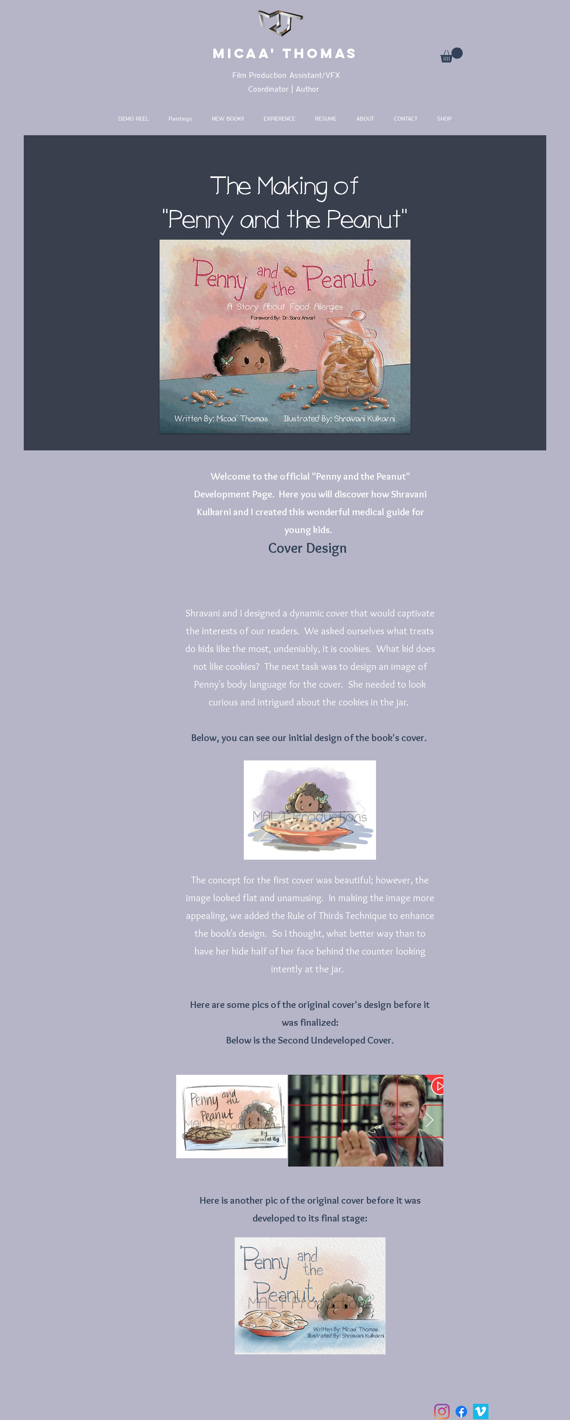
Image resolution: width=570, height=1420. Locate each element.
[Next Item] (362, 810)
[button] (451, 54)
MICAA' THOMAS (285, 53)
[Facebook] (461, 1411)
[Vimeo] (480, 1411)
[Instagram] (442, 1411)
